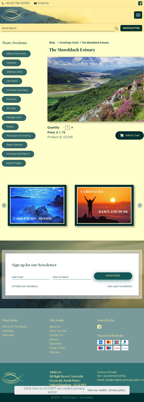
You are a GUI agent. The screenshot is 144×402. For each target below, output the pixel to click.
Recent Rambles (14, 145)
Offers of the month (16, 53)
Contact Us (56, 335)
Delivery (54, 339)
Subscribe (113, 275)
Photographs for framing (18, 135)
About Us (55, 326)
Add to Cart (130, 135)
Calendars (11, 62)
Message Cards (13, 117)
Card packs (11, 81)
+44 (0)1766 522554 (15, 3)
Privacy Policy (57, 348)
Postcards (11, 99)
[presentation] (4, 205)
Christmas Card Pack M (17, 154)
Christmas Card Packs (17, 90)
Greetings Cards (14, 72)
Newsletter (131, 27)
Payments (55, 343)
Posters (10, 126)
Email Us (41, 3)
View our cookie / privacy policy (106, 390)
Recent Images (13, 163)
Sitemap (54, 352)
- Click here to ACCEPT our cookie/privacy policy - (53, 390)
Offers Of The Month (14, 326)
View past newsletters (119, 286)
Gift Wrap (11, 108)
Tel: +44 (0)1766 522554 (111, 376)
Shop (52, 42)
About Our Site (58, 331)
